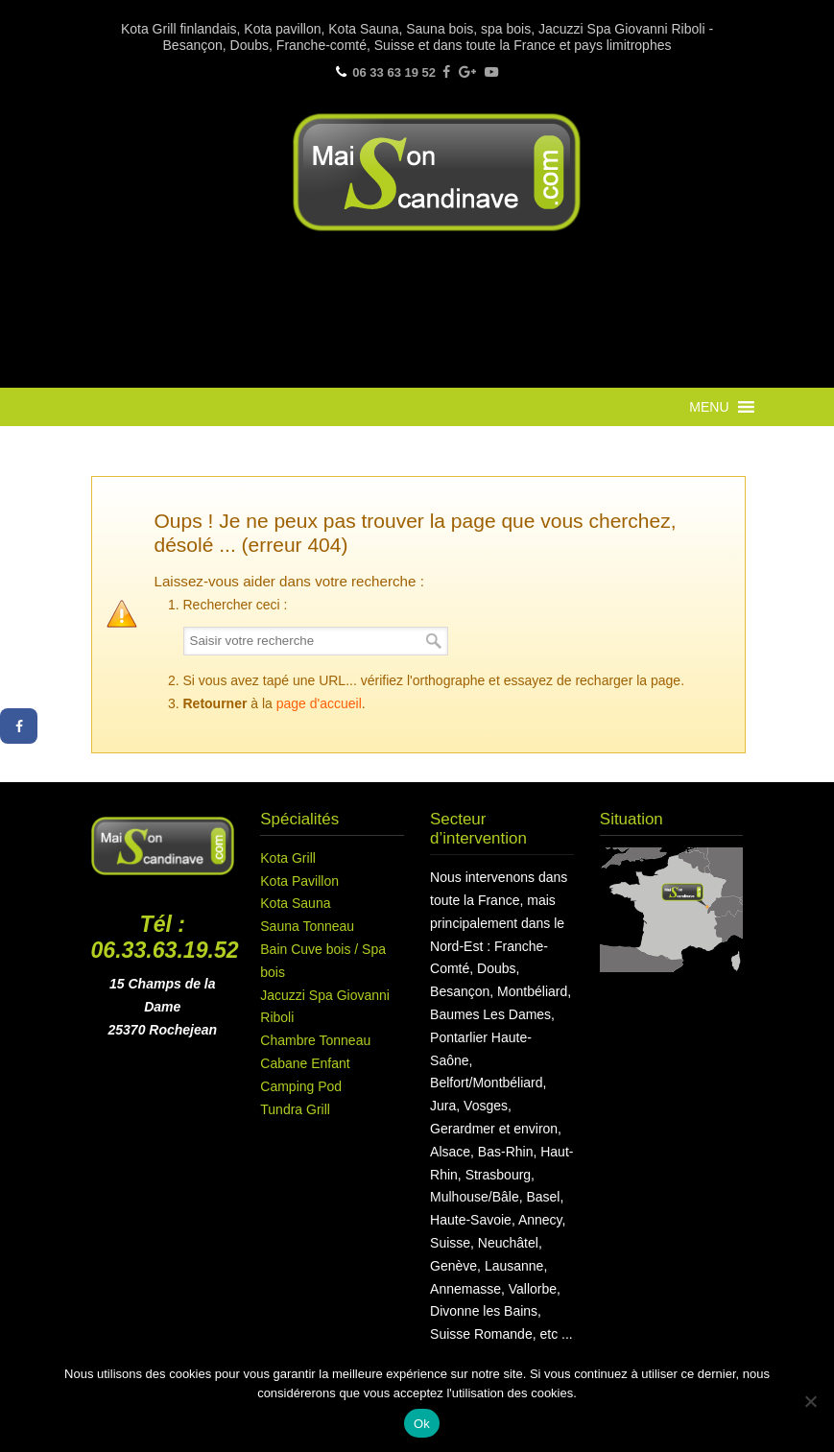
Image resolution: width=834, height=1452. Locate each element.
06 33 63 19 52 (394, 72)
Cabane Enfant (304, 1063)
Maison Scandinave (437, 172)
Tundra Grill (295, 1109)
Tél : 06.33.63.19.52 (165, 938)
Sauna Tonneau (307, 926)
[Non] (810, 1401)
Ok (422, 1423)
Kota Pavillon (299, 881)
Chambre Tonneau (315, 1040)
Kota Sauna (295, 903)
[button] (708, 407)
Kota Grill (288, 858)
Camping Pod (301, 1086)
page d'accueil (319, 703)
